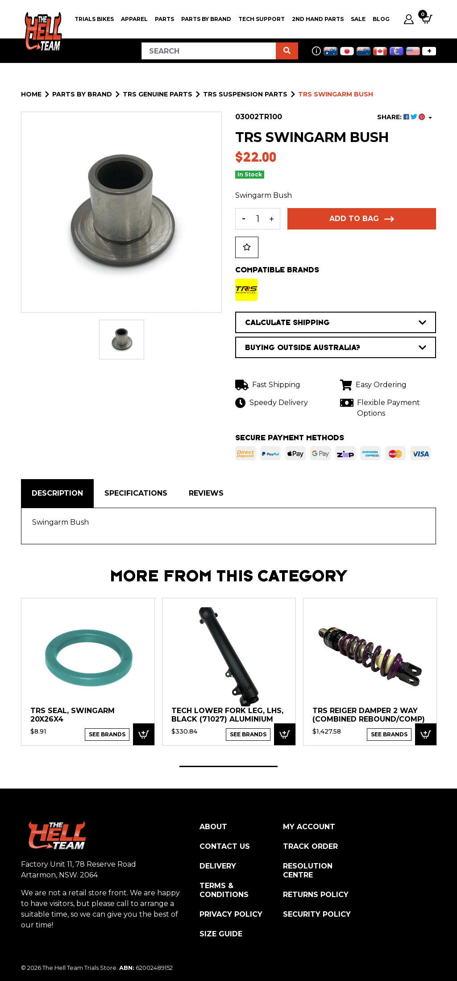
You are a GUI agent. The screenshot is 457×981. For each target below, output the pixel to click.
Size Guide (220, 934)
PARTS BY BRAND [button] (206, 19)
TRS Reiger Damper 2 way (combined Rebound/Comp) (368, 715)
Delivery (217, 866)
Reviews (206, 493)
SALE (358, 19)
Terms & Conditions (224, 890)
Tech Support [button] (261, 19)
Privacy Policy (230, 914)
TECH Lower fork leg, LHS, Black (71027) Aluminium (227, 715)
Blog (381, 19)
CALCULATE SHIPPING (335, 322)
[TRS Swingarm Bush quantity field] (257, 219)
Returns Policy (316, 894)
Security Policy (317, 914)
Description (57, 493)
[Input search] (208, 50)
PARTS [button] (164, 19)
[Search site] (287, 50)
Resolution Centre (307, 870)
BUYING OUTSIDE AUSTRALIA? (335, 347)
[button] (246, 247)
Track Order (310, 846)
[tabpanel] (87, 671)
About (213, 826)
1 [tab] (228, 766)
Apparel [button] (134, 19)
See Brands (107, 734)
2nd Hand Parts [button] (318, 19)
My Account (309, 826)
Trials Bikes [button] (94, 19)
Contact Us (224, 846)
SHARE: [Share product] (402, 117)
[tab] (57, 493)
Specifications (135, 493)
